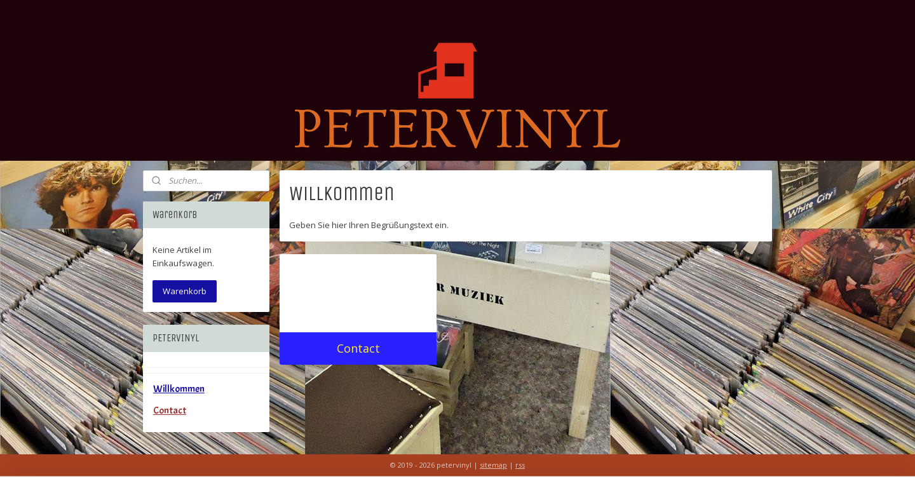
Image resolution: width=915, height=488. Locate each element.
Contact (358, 348)
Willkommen (179, 389)
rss (520, 465)
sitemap (493, 465)
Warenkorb (185, 291)
